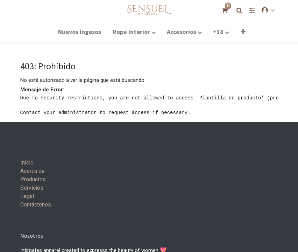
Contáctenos (35, 204)
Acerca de (32, 171)
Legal (27, 196)
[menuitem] (79, 31)
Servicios (31, 187)
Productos (33, 179)
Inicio (27, 162)
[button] (243, 31)
